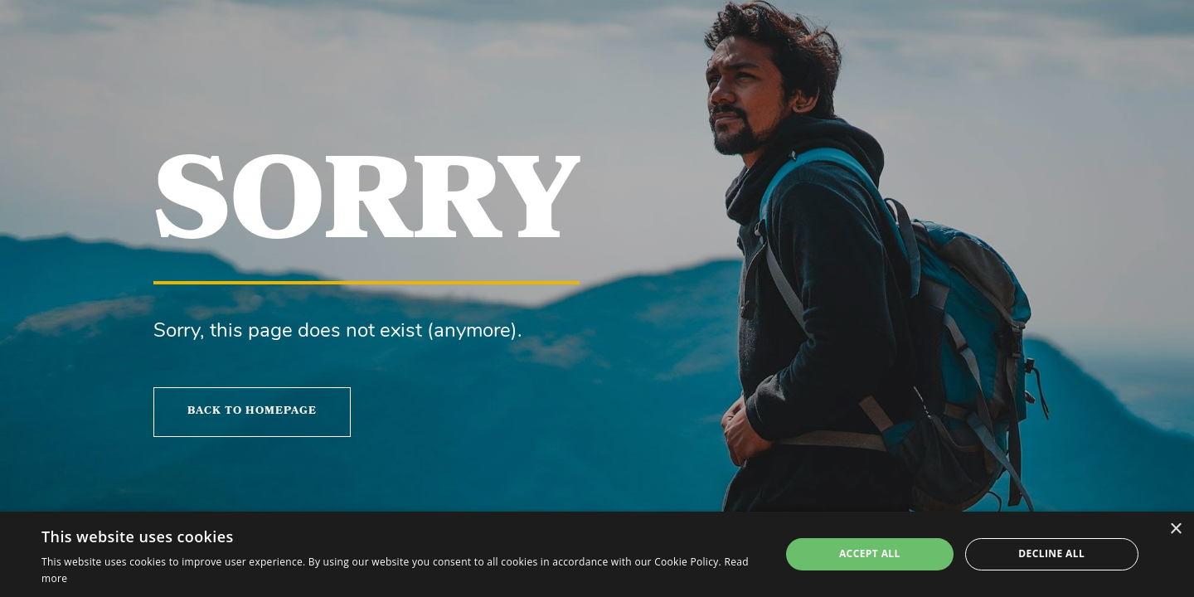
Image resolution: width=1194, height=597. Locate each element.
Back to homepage (252, 411)
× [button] (1175, 529)
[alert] (597, 554)
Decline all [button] (1051, 553)
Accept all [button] (869, 553)
